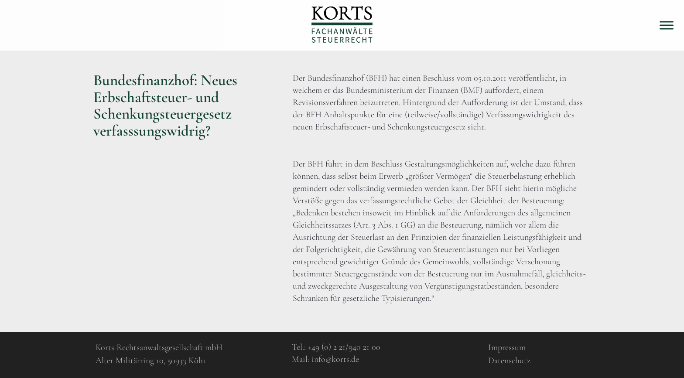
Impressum (507, 347)
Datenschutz (509, 360)
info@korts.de (335, 359)
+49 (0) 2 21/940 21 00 (344, 347)
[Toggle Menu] (667, 25)
